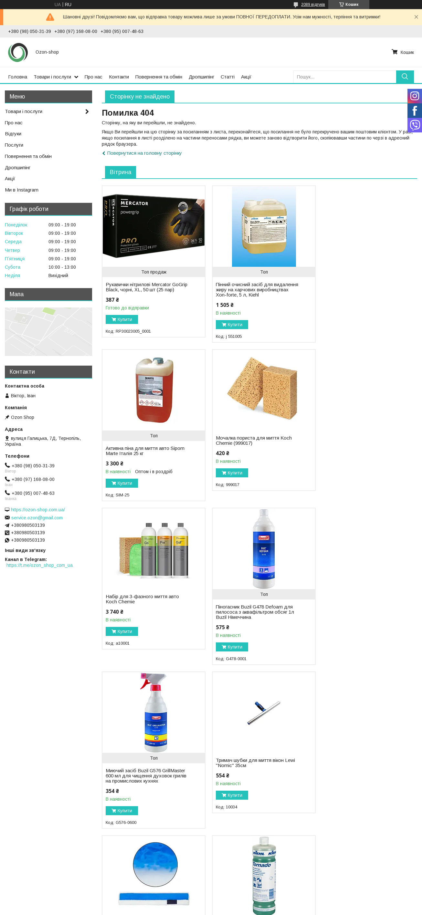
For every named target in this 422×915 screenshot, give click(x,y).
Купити (125, 324)
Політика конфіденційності (247, 909)
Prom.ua (241, 903)
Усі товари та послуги (389, 843)
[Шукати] (405, 76)
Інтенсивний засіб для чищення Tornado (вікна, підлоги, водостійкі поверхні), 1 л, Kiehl (144, 781)
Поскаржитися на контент (197, 909)
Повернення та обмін (158, 76)
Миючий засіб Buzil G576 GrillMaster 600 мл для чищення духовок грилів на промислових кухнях (145, 617)
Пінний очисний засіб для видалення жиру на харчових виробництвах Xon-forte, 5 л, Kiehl (251, 289)
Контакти (119, 76)
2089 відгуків (313, 4)
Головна (17, 76)
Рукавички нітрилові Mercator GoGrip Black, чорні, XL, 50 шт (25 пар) (143, 289)
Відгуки (13, 133)
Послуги (14, 145)
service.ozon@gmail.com (37, 517)
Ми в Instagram (21, 189)
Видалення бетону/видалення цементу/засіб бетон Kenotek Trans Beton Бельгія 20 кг (359, 781)
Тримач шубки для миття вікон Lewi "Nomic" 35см (252, 604)
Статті (228, 76)
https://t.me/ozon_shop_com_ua (39, 565)
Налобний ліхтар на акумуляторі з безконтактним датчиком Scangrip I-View (251, 770)
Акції (246, 76)
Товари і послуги (52, 76)
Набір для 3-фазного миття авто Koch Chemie (249, 440)
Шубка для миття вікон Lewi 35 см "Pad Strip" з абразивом (358, 604)
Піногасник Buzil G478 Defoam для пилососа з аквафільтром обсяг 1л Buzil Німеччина (359, 453)
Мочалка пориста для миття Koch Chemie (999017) (144, 440)
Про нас (93, 76)
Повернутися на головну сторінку (144, 153)
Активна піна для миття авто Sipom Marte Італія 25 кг (359, 287)
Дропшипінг (201, 76)
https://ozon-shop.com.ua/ (38, 509)
